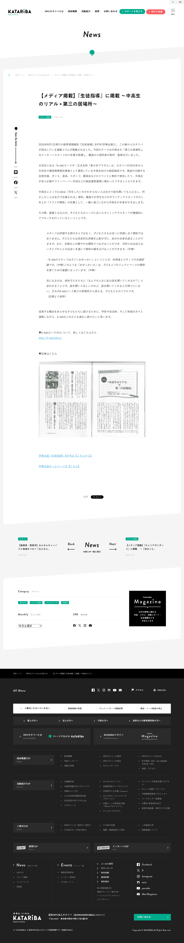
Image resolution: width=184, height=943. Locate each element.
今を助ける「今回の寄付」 (76, 830)
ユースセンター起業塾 (151, 798)
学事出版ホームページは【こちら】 (59, 466)
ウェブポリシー (103, 899)
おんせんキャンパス (112, 781)
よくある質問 (107, 864)
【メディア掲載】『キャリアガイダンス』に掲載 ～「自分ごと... (145, 547)
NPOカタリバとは (54, 11)
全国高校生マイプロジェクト (116, 786)
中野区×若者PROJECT (151, 803)
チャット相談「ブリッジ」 (153, 789)
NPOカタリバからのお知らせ (39, 75)
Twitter (16, 192)
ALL (173, 12)
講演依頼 (105, 877)
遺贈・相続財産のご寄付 (114, 830)
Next (112, 544)
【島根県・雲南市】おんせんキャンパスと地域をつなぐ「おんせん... (37, 547)
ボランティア (107, 868)
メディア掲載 (45, 117)
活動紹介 (86, 11)
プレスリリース (52, 602)
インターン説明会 (68, 877)
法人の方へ (67, 720)
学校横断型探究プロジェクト (154, 794)
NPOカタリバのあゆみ (152, 756)
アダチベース (70, 805)
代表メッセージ (71, 761)
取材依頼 (105, 873)
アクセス (139, 690)
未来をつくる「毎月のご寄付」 (78, 825)
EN (180, 2)
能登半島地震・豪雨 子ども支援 (156, 808)
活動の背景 (69, 766)
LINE (16, 172)
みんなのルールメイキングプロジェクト (115, 797)
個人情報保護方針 (104, 888)
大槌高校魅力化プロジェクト (77, 786)
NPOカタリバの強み (112, 761)
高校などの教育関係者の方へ (147, 720)
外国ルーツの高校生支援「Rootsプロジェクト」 (114, 805)
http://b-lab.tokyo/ (50, 338)
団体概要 (72, 11)
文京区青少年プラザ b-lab (75, 800)
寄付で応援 (157, 11)
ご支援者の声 (148, 825)
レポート (23, 539)
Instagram (85, 625)
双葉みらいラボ (71, 791)
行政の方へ (103, 720)
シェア (85, 496)
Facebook (16, 182)
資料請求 (105, 882)
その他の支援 (109, 825)
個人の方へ (32, 720)
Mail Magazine (90, 625)
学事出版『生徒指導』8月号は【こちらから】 (66, 455)
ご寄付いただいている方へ (37, 708)
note (109, 690)
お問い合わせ (110, 11)
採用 (97, 11)
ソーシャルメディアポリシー (109, 896)
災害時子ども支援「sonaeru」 (116, 791)
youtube (114, 690)
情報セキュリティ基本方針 (108, 892)
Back (71, 544)
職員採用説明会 (67, 872)
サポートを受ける (133, 11)
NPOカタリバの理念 (112, 756)
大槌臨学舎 (69, 781)
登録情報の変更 (75, 709)
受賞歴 (65, 602)
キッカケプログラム (112, 811)
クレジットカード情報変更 (111, 709)
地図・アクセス (149, 768)
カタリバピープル (111, 766)
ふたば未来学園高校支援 (75, 796)
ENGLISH (161, 690)
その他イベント (67, 882)
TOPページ (19, 75)
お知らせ (23, 602)
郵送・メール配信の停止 (151, 709)
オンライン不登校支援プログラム (155, 783)
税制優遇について (150, 830)
